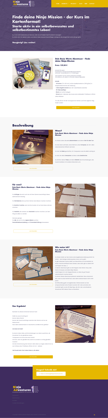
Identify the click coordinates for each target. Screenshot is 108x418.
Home (57, 3)
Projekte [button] (73, 3)
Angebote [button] (65, 3)
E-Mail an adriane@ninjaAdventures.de (51, 374)
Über (86, 3)
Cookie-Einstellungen (18, 403)
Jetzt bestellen (76, 107)
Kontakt (91, 3)
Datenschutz (16, 398)
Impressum (15, 395)
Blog (80, 3)
